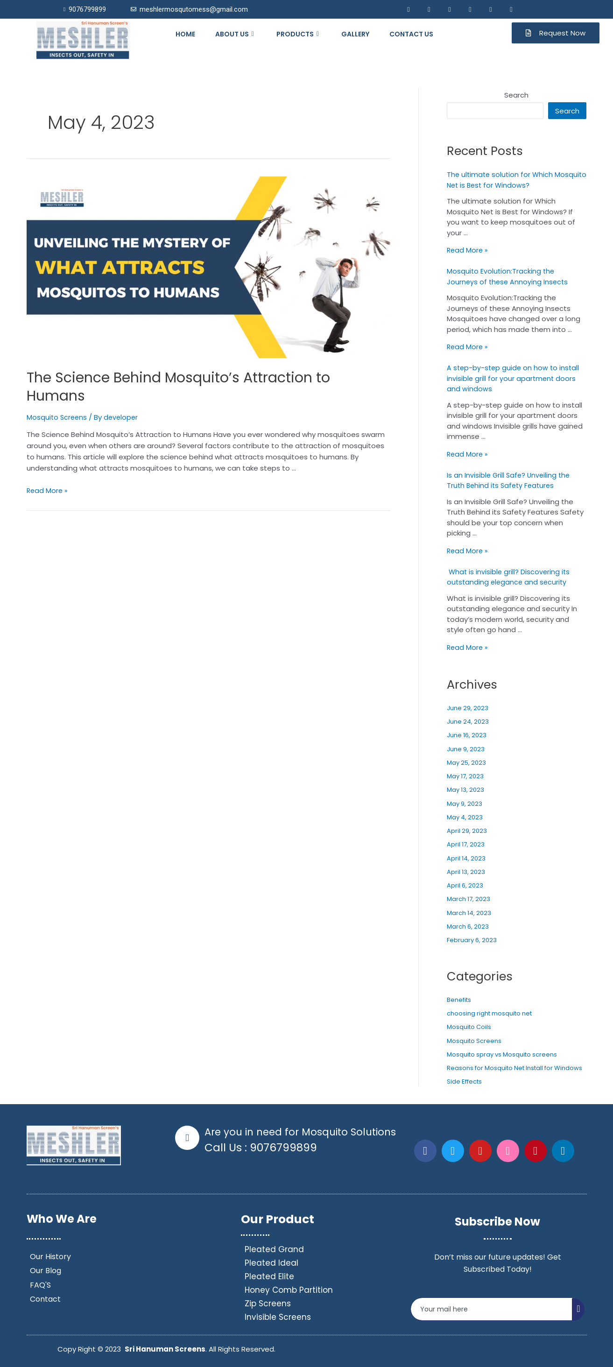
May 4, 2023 (465, 817)
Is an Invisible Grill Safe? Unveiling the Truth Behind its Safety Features (510, 480)
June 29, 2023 (467, 708)
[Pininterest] (491, 9)
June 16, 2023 (466, 735)
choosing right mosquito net (489, 1013)
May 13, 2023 (465, 789)
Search (516, 95)
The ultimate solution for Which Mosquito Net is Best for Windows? (507, 179)
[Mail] (470, 9)
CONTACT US (411, 34)
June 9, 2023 (466, 749)
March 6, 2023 (468, 926)
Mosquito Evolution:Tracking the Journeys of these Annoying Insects (509, 276)
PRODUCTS (298, 34)
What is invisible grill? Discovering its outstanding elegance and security (509, 577)
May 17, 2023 (465, 776)
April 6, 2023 (465, 885)
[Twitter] (429, 9)
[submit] (578, 1309)
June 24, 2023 (468, 721)
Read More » (48, 490)
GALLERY (355, 34)
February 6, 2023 (472, 940)
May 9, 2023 (464, 803)
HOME (185, 34)
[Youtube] (511, 9)
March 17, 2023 (468, 899)
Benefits (459, 999)
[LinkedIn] (450, 9)
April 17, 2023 (466, 844)
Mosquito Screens (58, 417)
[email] (491, 1309)
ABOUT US (235, 34)
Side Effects (464, 1081)
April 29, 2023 (467, 830)
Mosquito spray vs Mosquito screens (502, 1054)
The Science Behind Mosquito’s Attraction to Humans (178, 387)
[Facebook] (409, 9)
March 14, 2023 (469, 913)
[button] (555, 32)
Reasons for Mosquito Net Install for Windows (514, 1068)
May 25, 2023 (466, 762)
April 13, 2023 (466, 871)
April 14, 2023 (466, 858)
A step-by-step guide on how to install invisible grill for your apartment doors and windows (514, 378)
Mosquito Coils (469, 1026)
